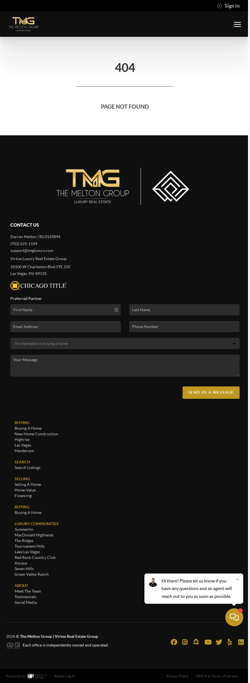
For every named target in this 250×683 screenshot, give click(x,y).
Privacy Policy (177, 676)
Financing (23, 495)
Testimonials (25, 597)
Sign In (228, 6)
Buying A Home (28, 428)
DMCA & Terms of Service (217, 676)
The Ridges (24, 540)
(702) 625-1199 (23, 244)
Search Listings (27, 467)
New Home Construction (36, 434)
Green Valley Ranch (32, 574)
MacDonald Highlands (34, 535)
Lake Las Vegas (27, 552)
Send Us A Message (211, 392)
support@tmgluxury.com (31, 250)
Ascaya (21, 563)
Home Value (25, 490)
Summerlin (24, 529)
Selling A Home (28, 484)
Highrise (22, 439)
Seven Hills (24, 568)
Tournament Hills (30, 546)
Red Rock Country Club (35, 557)
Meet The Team (28, 591)
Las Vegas (23, 445)
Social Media (26, 602)
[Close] (237, 629)
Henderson (24, 450)
